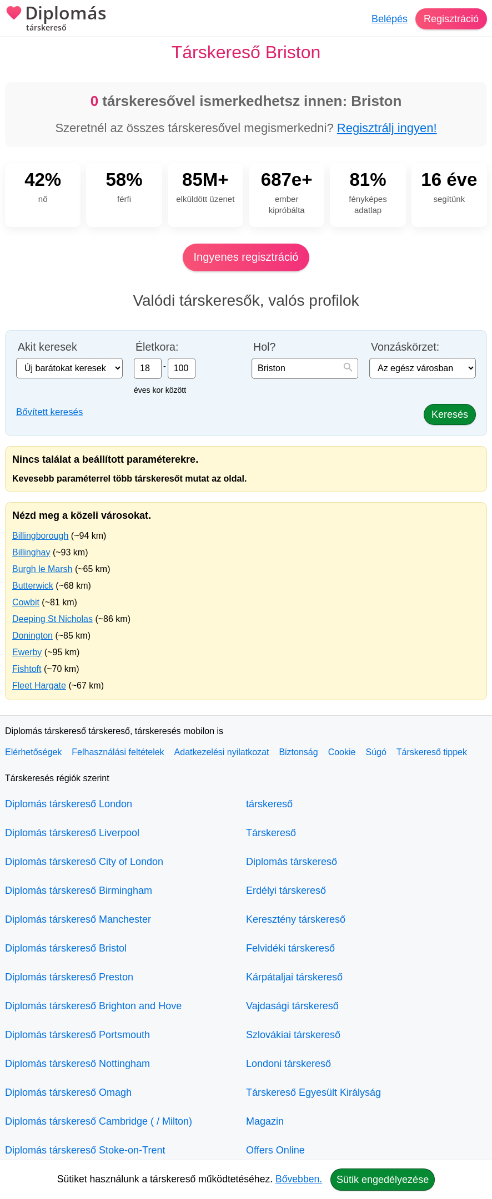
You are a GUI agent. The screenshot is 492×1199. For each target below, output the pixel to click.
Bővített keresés (49, 412)
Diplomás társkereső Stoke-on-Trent (85, 1150)
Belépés (389, 18)
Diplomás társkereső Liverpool (72, 832)
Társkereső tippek (431, 752)
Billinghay (31, 552)
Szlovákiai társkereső (293, 1034)
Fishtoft (26, 669)
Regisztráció (451, 18)
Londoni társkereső (288, 1063)
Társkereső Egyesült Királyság (313, 1092)
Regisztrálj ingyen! (387, 128)
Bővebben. (298, 1179)
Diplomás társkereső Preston (69, 977)
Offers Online (275, 1150)
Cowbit (25, 602)
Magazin (265, 1121)
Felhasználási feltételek (118, 752)
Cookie (342, 752)
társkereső (269, 804)
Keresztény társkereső (295, 919)
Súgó (375, 752)
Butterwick (32, 585)
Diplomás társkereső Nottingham (77, 1063)
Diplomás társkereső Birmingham (78, 890)
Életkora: (156, 347)
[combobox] (305, 368)
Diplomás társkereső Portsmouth (77, 1034)
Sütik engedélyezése (383, 1179)
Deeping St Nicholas (52, 619)
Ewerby (27, 652)
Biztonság (298, 752)
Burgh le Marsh (42, 569)
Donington (32, 635)
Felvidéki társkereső (290, 948)
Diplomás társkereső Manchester (78, 919)
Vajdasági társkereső (292, 1005)
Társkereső (271, 832)
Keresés (449, 414)
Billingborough (40, 535)
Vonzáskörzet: (405, 347)
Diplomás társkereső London (68, 804)
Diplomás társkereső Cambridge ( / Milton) (98, 1121)
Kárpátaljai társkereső (294, 977)
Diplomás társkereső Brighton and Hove (93, 1005)
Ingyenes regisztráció (246, 257)
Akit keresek (47, 347)
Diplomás (56, 19)
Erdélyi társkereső (286, 890)
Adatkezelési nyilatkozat (221, 752)
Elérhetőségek (33, 752)
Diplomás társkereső (291, 861)
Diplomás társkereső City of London (84, 861)
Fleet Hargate (39, 685)
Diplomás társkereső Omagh (68, 1092)
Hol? (264, 347)
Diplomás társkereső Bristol (66, 948)
